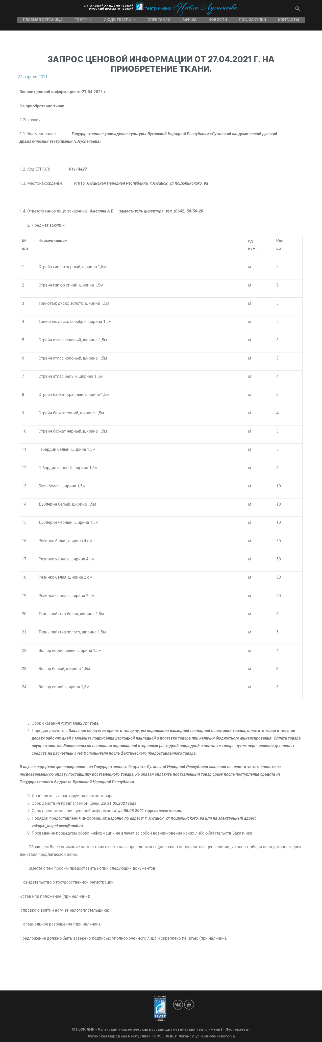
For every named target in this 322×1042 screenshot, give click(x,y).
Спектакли (158, 18)
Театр (83, 18)
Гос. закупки (252, 18)
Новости (217, 18)
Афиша (189, 18)
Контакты (288, 18)
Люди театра (120, 18)
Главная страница (43, 18)
